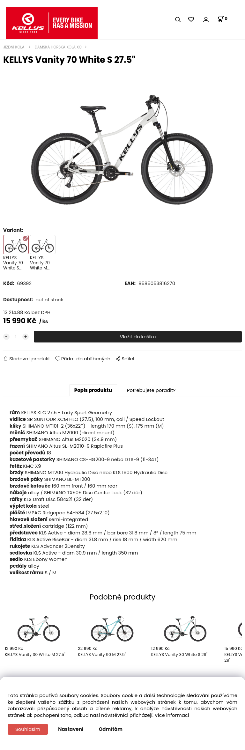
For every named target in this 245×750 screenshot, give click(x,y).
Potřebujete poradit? (151, 390)
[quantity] (16, 337)
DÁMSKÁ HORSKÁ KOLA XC (58, 47)
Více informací (172, 715)
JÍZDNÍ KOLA (14, 47)
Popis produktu (93, 390)
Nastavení (70, 729)
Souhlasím (27, 729)
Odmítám (111, 729)
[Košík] (222, 19)
